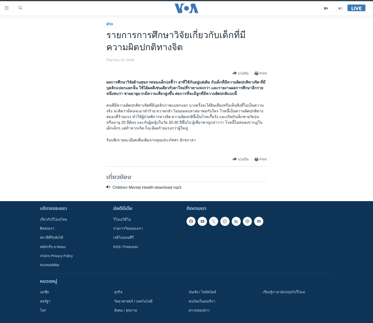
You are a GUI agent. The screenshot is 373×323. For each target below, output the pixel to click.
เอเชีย (44, 292)
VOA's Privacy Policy (56, 256)
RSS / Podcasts (125, 247)
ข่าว (109, 24)
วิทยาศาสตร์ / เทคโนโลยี (133, 301)
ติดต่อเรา (47, 228)
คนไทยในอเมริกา (202, 301)
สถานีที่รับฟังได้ (51, 237)
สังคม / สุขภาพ (125, 310)
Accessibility (49, 265)
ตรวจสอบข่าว (199, 310)
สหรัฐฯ (45, 301)
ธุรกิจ (118, 292)
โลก (43, 310)
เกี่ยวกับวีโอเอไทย (53, 219)
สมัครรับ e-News (53, 247)
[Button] (240, 73)
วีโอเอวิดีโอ (122, 219)
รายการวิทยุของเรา (128, 228)
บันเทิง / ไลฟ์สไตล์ (202, 292)
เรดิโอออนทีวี (123, 237)
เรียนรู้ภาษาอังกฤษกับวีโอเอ (284, 292)
